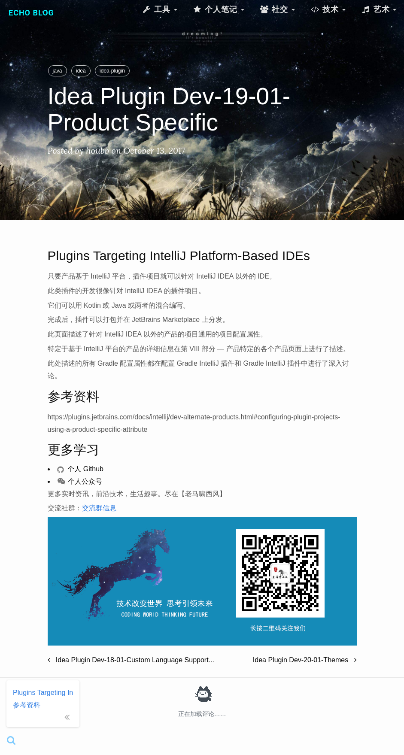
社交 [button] (277, 9)
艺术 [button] (378, 9)
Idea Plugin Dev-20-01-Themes (305, 660)
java (57, 71)
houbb (97, 150)
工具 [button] (159, 9)
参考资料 (26, 705)
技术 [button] (328, 9)
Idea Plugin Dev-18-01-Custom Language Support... (131, 660)
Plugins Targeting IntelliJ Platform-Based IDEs (43, 692)
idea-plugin (112, 71)
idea (81, 71)
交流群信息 (99, 508)
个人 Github (80, 469)
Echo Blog (31, 12)
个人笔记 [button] (218, 9)
